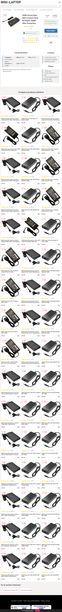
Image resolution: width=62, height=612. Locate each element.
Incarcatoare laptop (19, 10)
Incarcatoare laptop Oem (46, 10)
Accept (38, 610)
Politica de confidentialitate (31, 601)
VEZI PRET (51, 30)
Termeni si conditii (16, 601)
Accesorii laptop (7, 10)
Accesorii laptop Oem (32, 10)
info (18, 122)
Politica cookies (45, 601)
